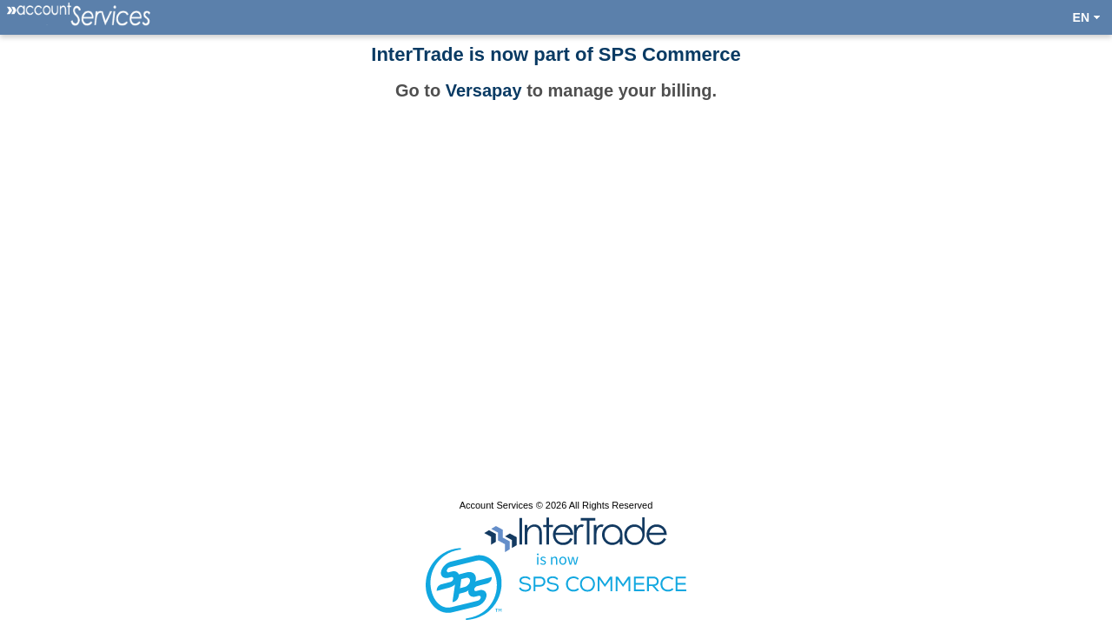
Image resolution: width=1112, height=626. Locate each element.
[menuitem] (80, 17)
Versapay (484, 90)
